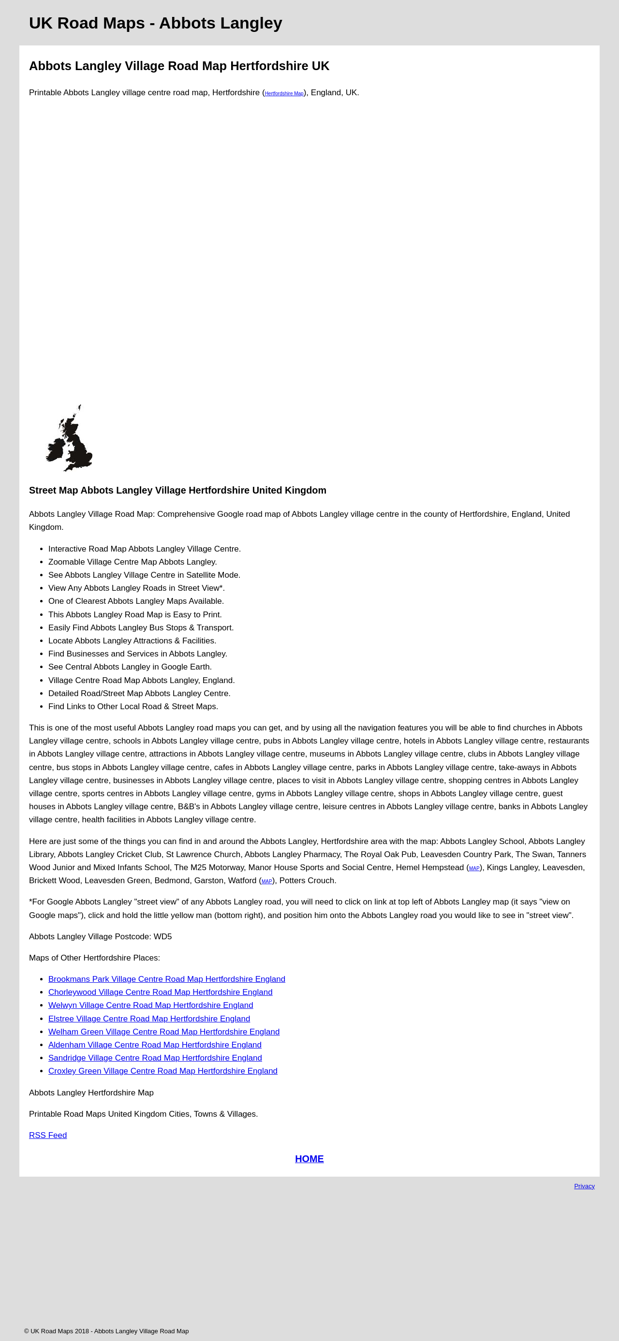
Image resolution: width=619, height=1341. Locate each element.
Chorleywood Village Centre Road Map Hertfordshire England (160, 992)
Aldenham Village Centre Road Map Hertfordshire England (155, 1044)
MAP (474, 868)
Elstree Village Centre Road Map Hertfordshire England (149, 1018)
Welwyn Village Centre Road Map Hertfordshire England (150, 1005)
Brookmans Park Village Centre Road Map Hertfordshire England (166, 979)
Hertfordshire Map (284, 93)
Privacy (584, 1186)
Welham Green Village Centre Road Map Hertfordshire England (164, 1031)
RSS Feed (48, 1135)
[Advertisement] (68, 255)
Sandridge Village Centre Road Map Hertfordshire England (155, 1058)
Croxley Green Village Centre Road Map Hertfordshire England (163, 1071)
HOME (309, 1158)
